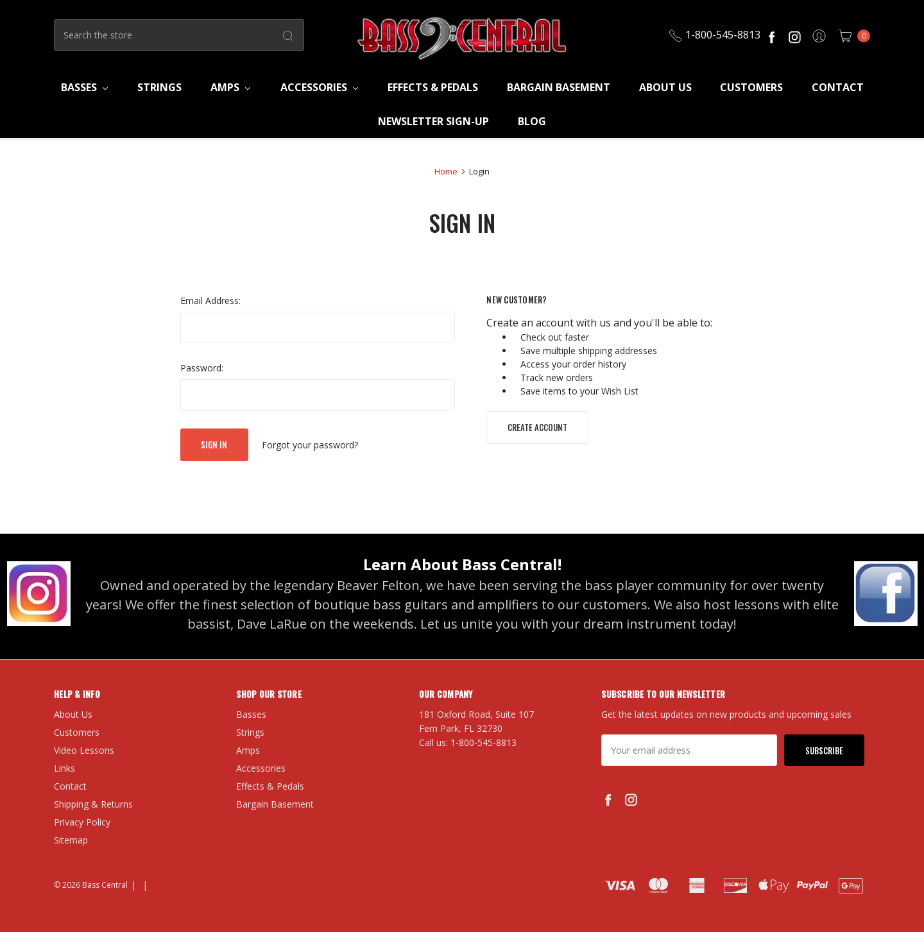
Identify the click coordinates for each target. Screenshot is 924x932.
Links (64, 768)
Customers (751, 87)
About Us (665, 87)
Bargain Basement (558, 87)
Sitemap (71, 840)
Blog (532, 121)
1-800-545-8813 (714, 35)
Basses (84, 87)
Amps (230, 87)
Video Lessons (84, 750)
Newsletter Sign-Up (433, 121)
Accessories (319, 87)
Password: (201, 368)
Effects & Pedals (433, 87)
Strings (159, 87)
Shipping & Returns (93, 804)
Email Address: (210, 300)
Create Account (537, 427)
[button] (39, 593)
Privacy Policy (82, 822)
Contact (838, 87)
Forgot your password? (310, 445)
